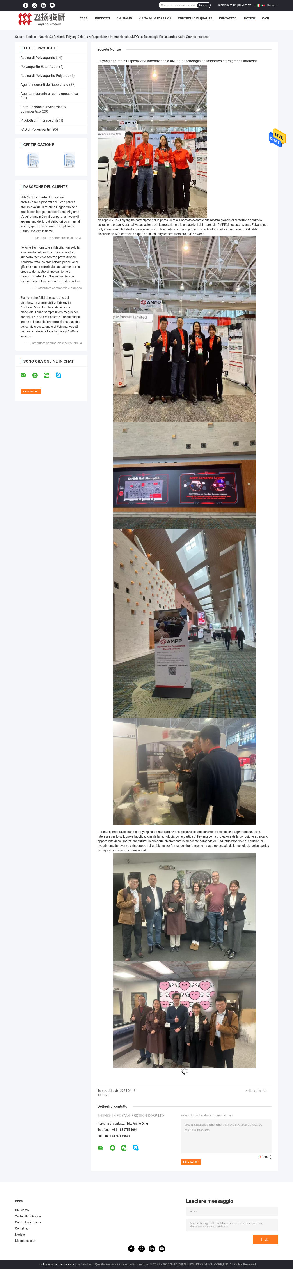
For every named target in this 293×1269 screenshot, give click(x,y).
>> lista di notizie (256, 1090)
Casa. (84, 18)
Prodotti (102, 18)
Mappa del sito (25, 1240)
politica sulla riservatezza (57, 1264)
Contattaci (228, 18)
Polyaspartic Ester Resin (39, 67)
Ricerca (203, 5)
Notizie (249, 18)
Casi (265, 18)
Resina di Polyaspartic (38, 58)
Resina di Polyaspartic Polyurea (45, 76)
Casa (18, 37)
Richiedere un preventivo (234, 5)
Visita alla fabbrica (155, 18)
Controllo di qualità (195, 18)
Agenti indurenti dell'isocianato (44, 85)
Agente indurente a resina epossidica (49, 94)
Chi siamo (124, 18)
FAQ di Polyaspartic (36, 129)
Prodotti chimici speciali (39, 120)
